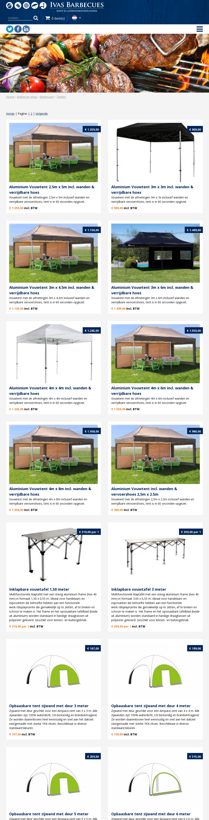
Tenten (61, 97)
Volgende (42, 113)
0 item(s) (58, 18)
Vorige (10, 113)
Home (10, 97)
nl (74, 17)
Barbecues (47, 97)
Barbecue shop (27, 97)
